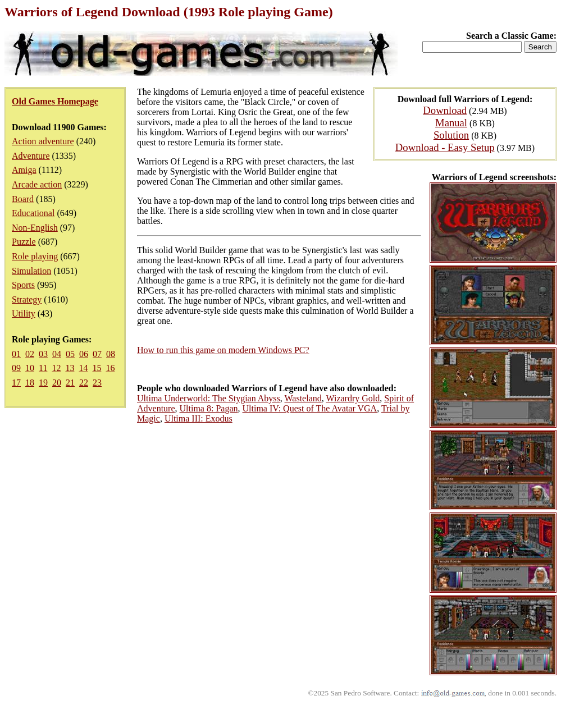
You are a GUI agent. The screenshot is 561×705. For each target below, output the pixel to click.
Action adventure (43, 141)
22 (83, 382)
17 (16, 382)
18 (29, 382)
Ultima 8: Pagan (209, 408)
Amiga (24, 170)
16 (110, 368)
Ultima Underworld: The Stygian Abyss (208, 398)
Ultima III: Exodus (198, 418)
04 (56, 354)
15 (96, 368)
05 (70, 354)
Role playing (35, 256)
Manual (451, 123)
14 (83, 368)
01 (16, 354)
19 (43, 382)
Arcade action (37, 184)
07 (97, 354)
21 (70, 382)
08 (110, 354)
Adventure (31, 156)
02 (29, 354)
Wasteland (303, 398)
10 (29, 368)
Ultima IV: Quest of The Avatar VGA (310, 408)
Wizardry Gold (353, 398)
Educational (33, 213)
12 (56, 368)
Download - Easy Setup (445, 147)
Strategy (27, 299)
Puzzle (24, 241)
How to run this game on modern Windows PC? (223, 350)
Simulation (31, 271)
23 (97, 382)
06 (83, 354)
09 (16, 368)
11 (43, 368)
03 (43, 354)
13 (69, 368)
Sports (23, 285)
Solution (451, 135)
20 (56, 382)
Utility (23, 313)
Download (445, 110)
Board (23, 199)
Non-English (35, 227)
